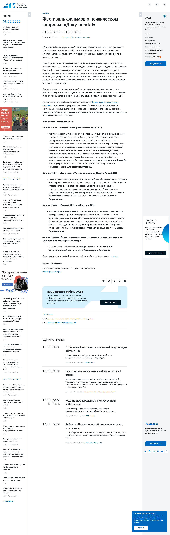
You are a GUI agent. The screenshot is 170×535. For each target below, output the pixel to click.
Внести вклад (110, 302)
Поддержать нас (152, 57)
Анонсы (45, 13)
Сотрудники (150, 40)
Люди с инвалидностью (93, 442)
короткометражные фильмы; (64, 319)
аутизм (50, 319)
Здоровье (67, 37)
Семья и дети (90, 362)
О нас (147, 34)
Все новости (8, 501)
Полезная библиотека (154, 50)
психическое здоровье (85, 319)
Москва (49, 314)
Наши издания (151, 53)
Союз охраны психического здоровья (61, 323)
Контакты (149, 37)
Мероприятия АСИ (152, 44)
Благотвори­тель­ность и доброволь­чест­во (99, 391)
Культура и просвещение (80, 37)
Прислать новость (152, 47)
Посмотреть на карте (52, 271)
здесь (115, 256)
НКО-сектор (90, 416)
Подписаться (156, 64)
